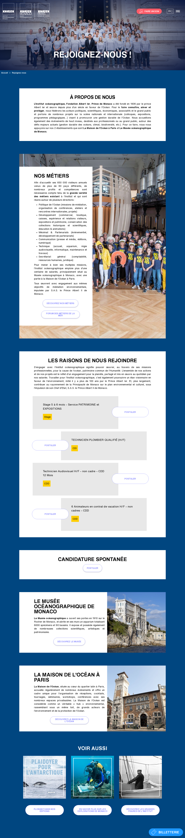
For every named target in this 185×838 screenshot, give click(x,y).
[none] (170, 11)
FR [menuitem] (169, 11)
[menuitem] (170, 11)
